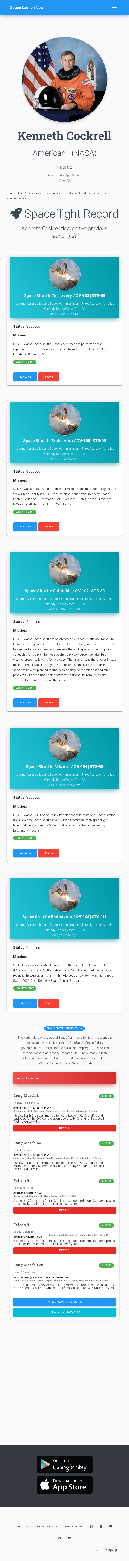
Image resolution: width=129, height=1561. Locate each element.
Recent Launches (27, 1078)
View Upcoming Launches (65, 1301)
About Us (23, 1526)
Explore (25, 376)
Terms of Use (74, 1526)
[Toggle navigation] (114, 7)
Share (49, 376)
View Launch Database (65, 1312)
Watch (64, 1128)
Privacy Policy (47, 1526)
